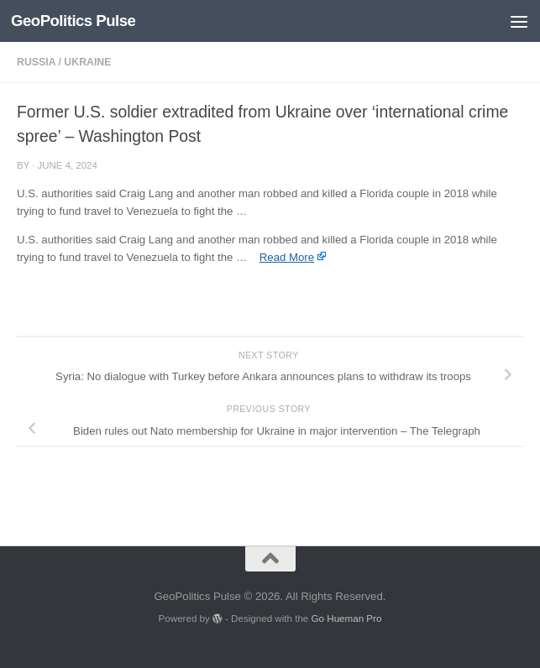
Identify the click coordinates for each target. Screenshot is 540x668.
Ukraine (87, 62)
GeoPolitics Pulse (73, 20)
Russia (36, 62)
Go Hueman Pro (347, 618)
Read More (287, 257)
